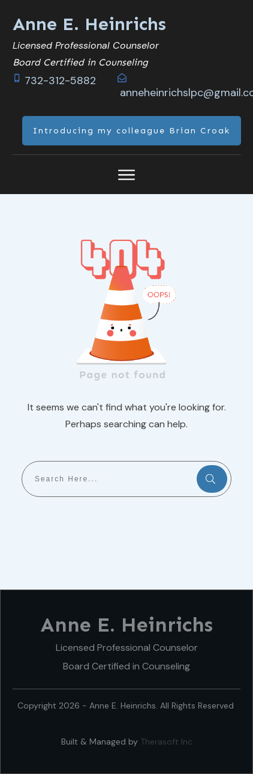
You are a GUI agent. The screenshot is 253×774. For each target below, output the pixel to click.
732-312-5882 (60, 80)
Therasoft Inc (166, 741)
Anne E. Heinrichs (89, 24)
